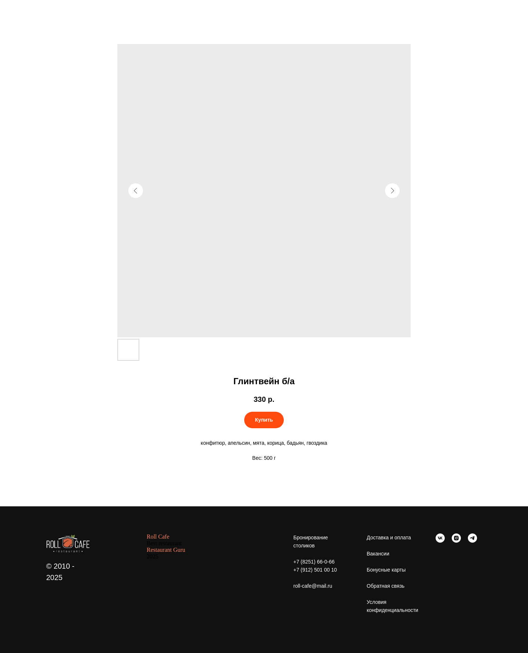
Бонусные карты (386, 570)
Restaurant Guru (166, 550)
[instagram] (456, 541)
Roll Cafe (158, 536)
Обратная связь (385, 586)
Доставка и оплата (389, 537)
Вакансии (378, 554)
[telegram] (472, 541)
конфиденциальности (392, 610)
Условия (376, 602)
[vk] (440, 541)
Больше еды (29, 11)
